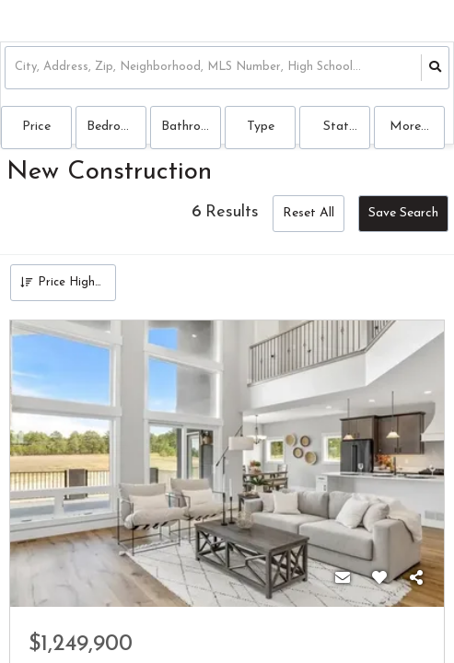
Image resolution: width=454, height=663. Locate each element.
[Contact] (342, 579)
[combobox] (16, 67)
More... (409, 127)
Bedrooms (115, 127)
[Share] (416, 579)
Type (260, 127)
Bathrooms (191, 127)
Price (36, 127)
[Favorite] (379, 579)
